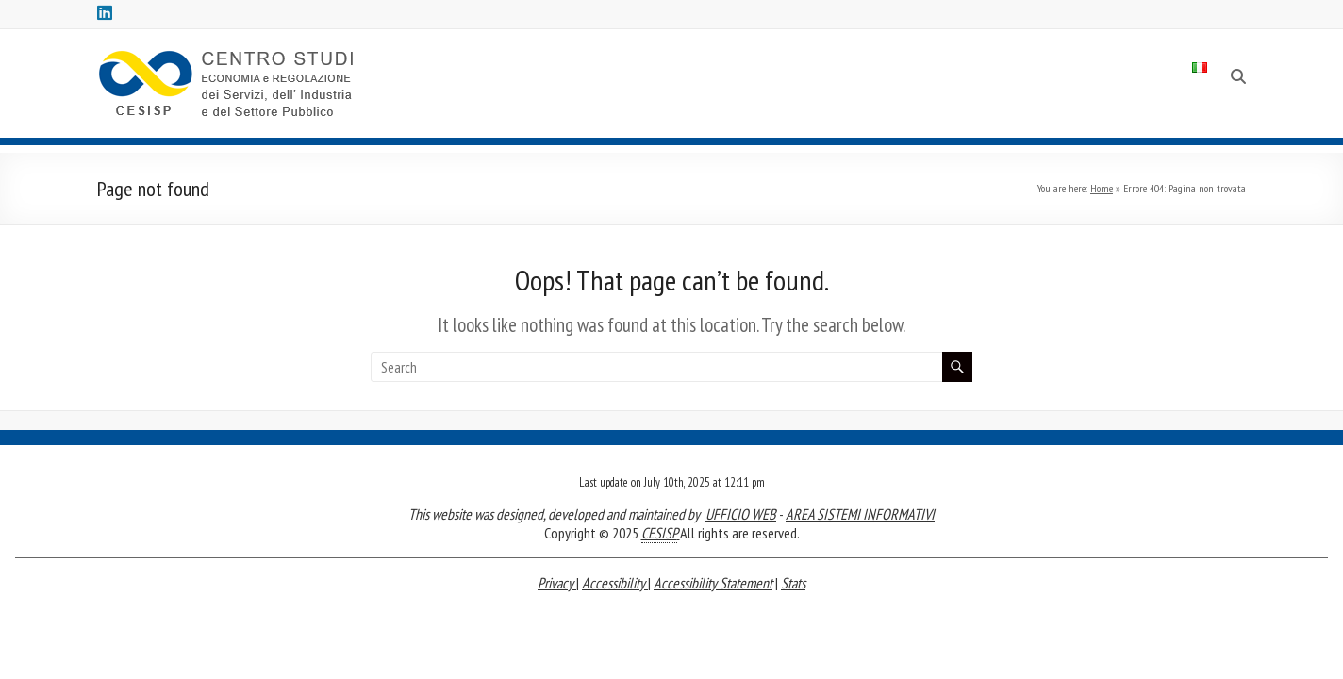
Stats (793, 582)
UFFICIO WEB (740, 514)
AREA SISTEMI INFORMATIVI (860, 514)
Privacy (557, 582)
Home (1101, 188)
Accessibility (615, 582)
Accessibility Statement (713, 582)
